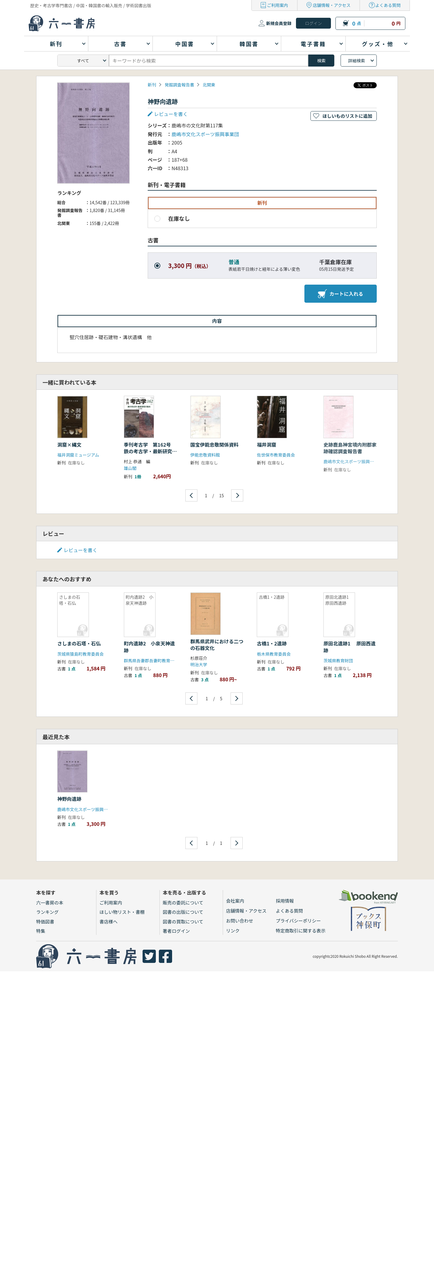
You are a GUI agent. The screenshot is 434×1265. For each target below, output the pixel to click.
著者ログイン (176, 931)
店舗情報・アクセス (332, 5)
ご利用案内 (277, 5)
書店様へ (108, 921)
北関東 (209, 85)
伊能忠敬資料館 (205, 455)
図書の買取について (183, 921)
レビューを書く (171, 114)
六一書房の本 (49, 902)
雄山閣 (130, 468)
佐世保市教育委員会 (276, 455)
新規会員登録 (278, 23)
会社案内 (235, 901)
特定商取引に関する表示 (301, 930)
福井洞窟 (266, 444)
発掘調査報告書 (179, 85)
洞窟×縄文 (69, 444)
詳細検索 (356, 61)
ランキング (47, 912)
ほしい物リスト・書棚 (122, 912)
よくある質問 (388, 5)
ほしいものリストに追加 (347, 116)
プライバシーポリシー (298, 920)
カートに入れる (340, 293)
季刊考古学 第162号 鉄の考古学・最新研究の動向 (150, 451)
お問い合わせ (239, 920)
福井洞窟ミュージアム (78, 455)
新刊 (152, 85)
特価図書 (45, 921)
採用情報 (285, 901)
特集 (40, 931)
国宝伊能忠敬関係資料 (214, 444)
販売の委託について (183, 902)
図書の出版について (183, 912)
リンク (233, 930)
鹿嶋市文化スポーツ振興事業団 (205, 134)
